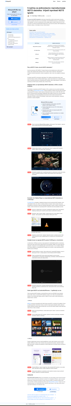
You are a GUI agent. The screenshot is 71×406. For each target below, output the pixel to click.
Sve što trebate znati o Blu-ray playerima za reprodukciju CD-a (41, 399)
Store (54, 1)
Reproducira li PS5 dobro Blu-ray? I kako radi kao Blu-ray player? (41, 397)
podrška (64, 1)
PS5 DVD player (10, 34)
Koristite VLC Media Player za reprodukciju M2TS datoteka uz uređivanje (42, 34)
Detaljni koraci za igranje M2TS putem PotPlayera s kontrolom (40, 36)
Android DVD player (11, 39)
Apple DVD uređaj (11, 44)
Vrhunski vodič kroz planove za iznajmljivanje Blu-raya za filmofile (41, 394)
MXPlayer (29, 303)
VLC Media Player (30, 202)
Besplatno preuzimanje (14, 19)
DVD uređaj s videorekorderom (13, 43)
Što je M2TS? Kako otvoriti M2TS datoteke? (37, 32)
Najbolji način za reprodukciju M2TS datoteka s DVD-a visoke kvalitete (42, 33)
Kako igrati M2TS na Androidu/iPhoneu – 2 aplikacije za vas (40, 37)
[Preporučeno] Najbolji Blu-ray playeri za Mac (37, 396)
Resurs (58, 1)
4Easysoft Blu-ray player (39, 90)
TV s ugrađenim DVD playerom (13, 40)
